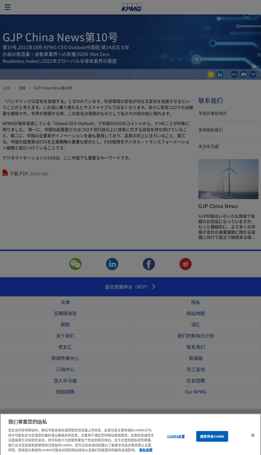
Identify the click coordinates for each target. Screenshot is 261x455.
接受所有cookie (212, 441)
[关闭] (252, 440)
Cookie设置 (176, 441)
